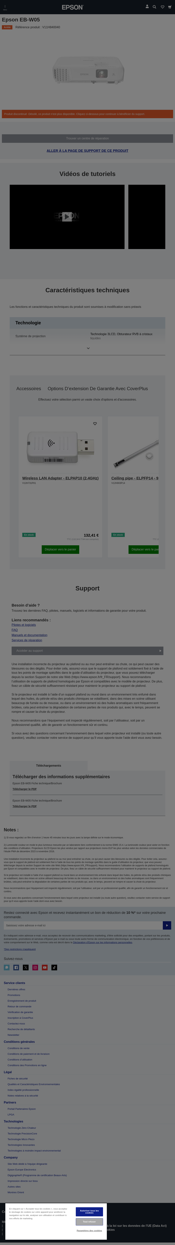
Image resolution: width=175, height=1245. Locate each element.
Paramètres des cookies (89, 1230)
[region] (56, 1221)
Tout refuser (89, 1222)
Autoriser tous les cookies (89, 1212)
